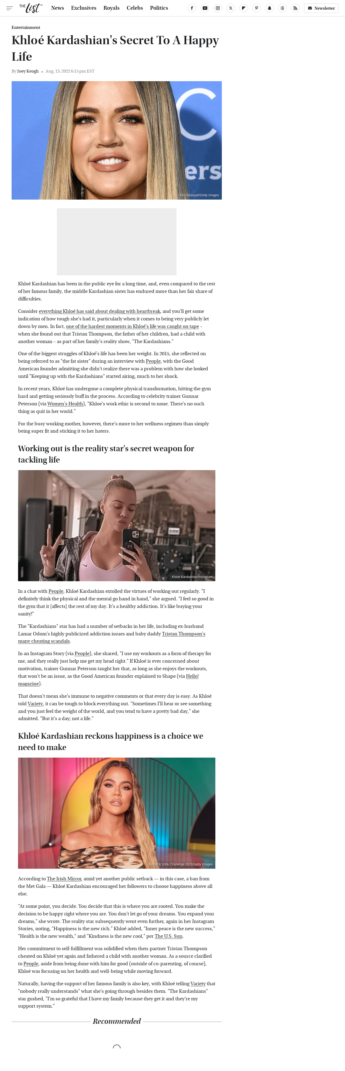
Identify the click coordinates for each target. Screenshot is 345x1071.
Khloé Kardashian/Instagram (192, 577)
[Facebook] (192, 8)
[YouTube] (205, 8)
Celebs (135, 8)
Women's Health (65, 404)
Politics (159, 8)
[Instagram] (217, 8)
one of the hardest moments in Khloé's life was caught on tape (132, 326)
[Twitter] (230, 8)
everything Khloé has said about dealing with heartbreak (99, 311)
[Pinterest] (256, 8)
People (153, 361)
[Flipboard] (243, 8)
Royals (112, 8)
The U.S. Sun (168, 936)
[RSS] (295, 8)
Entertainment (26, 27)
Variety (35, 704)
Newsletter (321, 8)
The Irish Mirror (64, 879)
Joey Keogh (28, 71)
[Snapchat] (269, 8)
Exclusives (83, 8)
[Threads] (282, 8)
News (57, 8)
